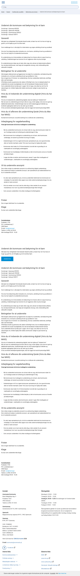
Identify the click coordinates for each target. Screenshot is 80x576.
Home (2, 12)
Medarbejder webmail (9, 561)
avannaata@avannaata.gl (14, 542)
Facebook (10, 547)
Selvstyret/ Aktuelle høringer (49, 565)
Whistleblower (45, 568)
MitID (42, 555)
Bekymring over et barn (32, 12)
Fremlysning (6, 568)
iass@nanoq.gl (10, 228)
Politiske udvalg (7, 558)
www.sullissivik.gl (46, 562)
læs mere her (62, 573)
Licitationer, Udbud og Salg (10, 565)
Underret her (7, 259)
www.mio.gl (44, 558)
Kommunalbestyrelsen (9, 555)
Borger (8, 12)
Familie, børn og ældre (18, 12)
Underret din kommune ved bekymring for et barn (52, 12)
